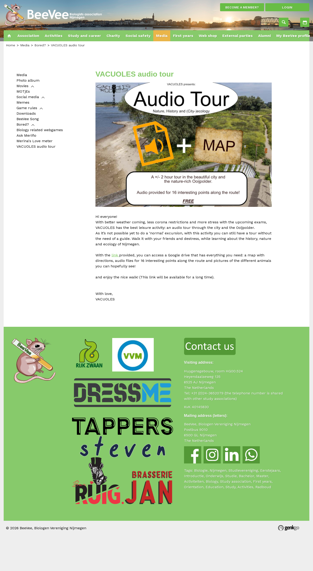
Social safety (138, 35)
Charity (113, 35)
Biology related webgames (40, 130)
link (115, 255)
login (287, 7)
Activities (304, 22)
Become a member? (242, 7)
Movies (22, 86)
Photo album (28, 80)
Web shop (208, 35)
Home (9, 35)
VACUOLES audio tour (68, 45)
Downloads (26, 113)
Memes (23, 102)
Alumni (264, 35)
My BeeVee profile (293, 35)
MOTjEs (23, 91)
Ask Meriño (26, 135)
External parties (237, 35)
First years (183, 35)
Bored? (40, 45)
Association (28, 35)
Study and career (84, 35)
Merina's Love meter (35, 141)
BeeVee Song (28, 119)
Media (162, 35)
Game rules (27, 108)
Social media (28, 97)
